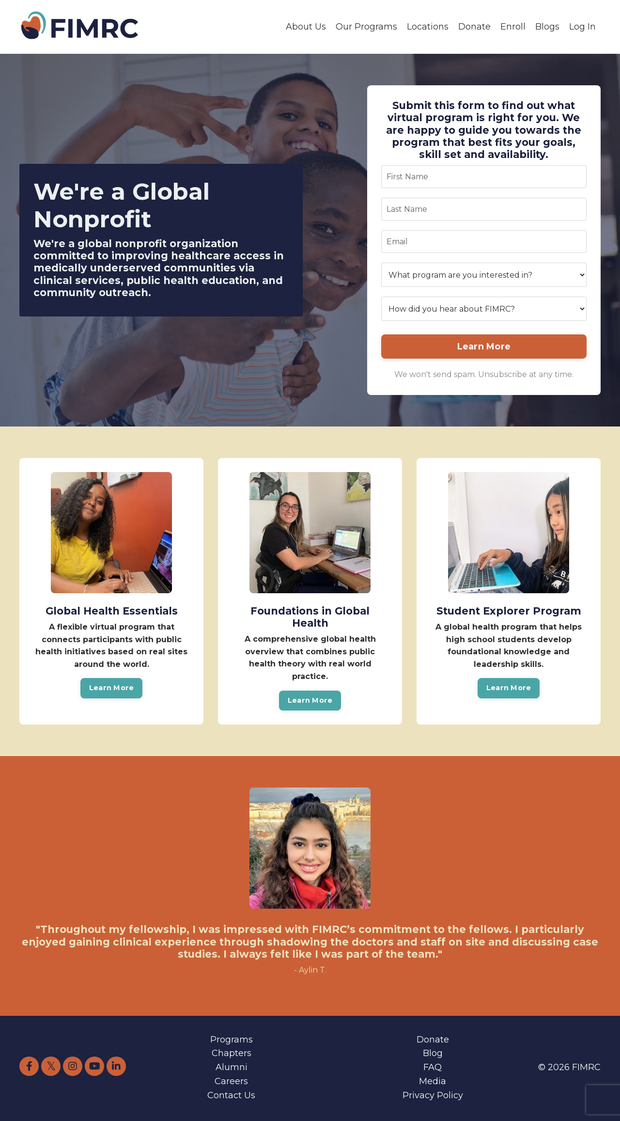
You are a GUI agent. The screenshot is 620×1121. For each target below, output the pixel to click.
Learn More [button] (484, 346)
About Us (306, 26)
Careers (231, 1082)
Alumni (232, 1068)
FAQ (432, 1068)
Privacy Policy (433, 1096)
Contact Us (231, 1096)
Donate (474, 26)
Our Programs (366, 26)
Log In (582, 26)
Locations (428, 26)
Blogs (547, 26)
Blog (433, 1054)
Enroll (513, 26)
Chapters (231, 1054)
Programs (231, 1041)
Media (432, 1082)
